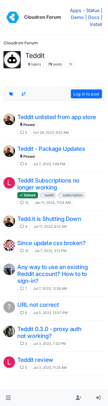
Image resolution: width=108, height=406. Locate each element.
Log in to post (86, 93)
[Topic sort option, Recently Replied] (24, 94)
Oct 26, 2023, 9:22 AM (51, 132)
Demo (77, 17)
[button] (8, 398)
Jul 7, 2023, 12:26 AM (50, 288)
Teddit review (35, 359)
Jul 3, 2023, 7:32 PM (49, 343)
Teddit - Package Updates (51, 148)
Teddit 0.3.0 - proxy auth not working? (49, 332)
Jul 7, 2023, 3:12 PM (51, 251)
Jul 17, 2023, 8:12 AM (50, 226)
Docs (93, 17)
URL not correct (38, 304)
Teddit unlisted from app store (56, 117)
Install (96, 24)
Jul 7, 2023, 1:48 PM (49, 164)
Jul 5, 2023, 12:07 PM (50, 313)
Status (92, 10)
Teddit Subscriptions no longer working (48, 184)
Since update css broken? (51, 243)
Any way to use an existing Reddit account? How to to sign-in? (52, 274)
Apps (75, 10)
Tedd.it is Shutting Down (49, 218)
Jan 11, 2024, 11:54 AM (53, 202)
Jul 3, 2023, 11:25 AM (50, 367)
